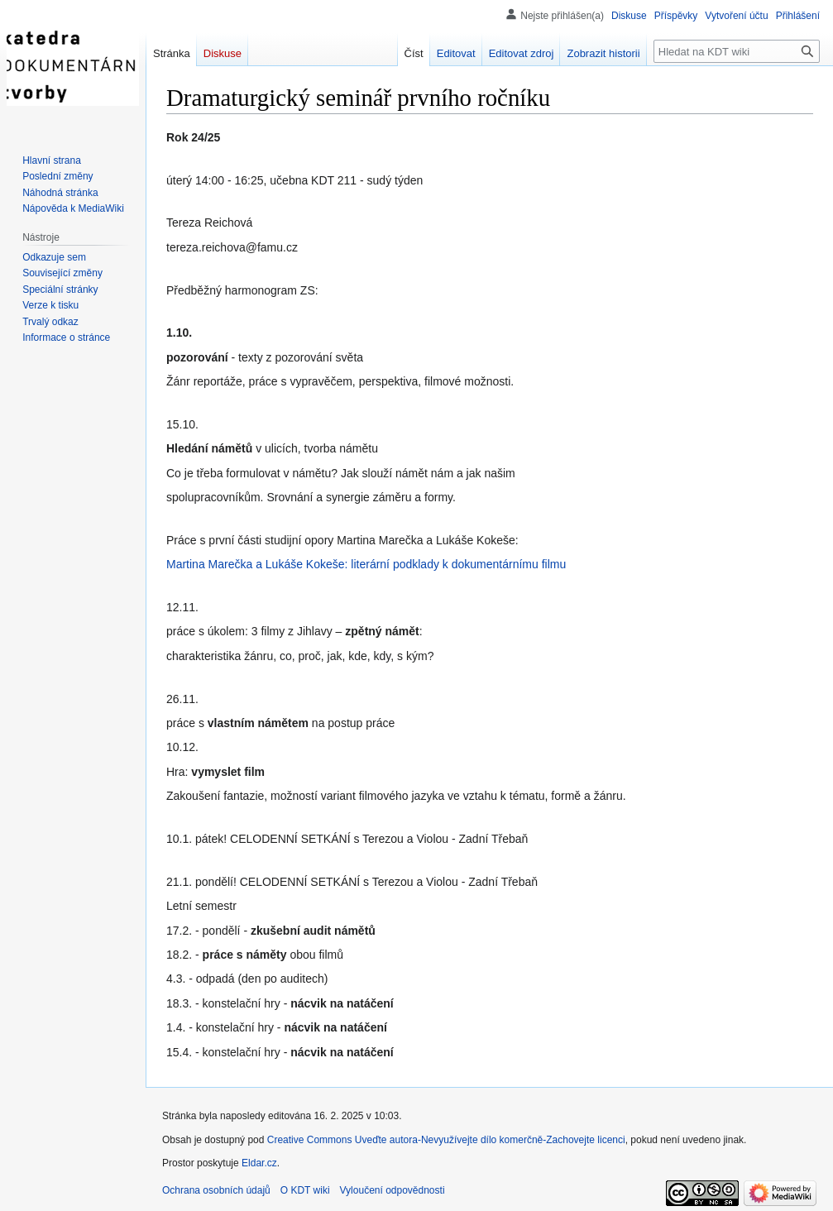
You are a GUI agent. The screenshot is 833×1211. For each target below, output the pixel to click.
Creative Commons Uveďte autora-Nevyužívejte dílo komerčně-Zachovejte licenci (446, 1140)
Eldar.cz (259, 1163)
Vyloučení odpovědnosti (392, 1190)
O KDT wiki (305, 1190)
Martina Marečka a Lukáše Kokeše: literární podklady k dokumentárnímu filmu (366, 564)
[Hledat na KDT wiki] (736, 51)
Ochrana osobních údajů (216, 1190)
